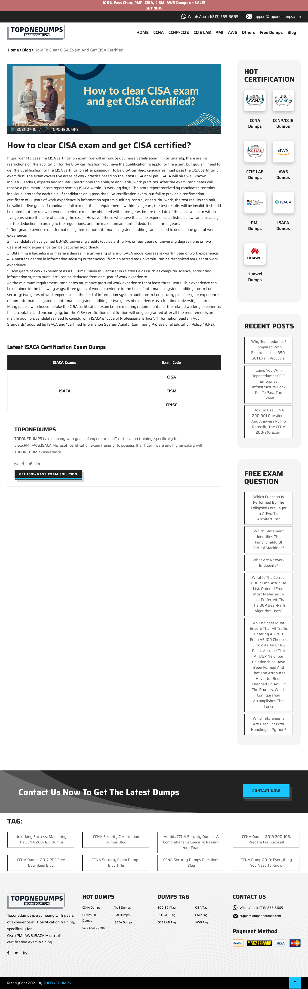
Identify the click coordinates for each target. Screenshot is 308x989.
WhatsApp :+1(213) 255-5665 (261, 907)
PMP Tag (201, 915)
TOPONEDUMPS (57, 983)
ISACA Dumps (283, 225)
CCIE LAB (202, 32)
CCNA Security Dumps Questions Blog (191, 862)
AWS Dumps (283, 175)
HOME (142, 32)
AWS (232, 32)
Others (248, 32)
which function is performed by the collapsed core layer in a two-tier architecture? (268, 508)
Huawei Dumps (254, 277)
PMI (219, 32)
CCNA (158, 32)
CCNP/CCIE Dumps (283, 123)
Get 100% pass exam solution (48, 474)
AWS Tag (201, 922)
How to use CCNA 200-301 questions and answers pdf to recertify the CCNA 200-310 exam (268, 421)
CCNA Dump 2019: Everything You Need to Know (266, 862)
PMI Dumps (255, 225)
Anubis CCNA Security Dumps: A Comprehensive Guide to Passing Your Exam (191, 842)
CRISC (171, 405)
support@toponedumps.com (277, 16)
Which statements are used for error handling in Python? (268, 724)
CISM (171, 391)
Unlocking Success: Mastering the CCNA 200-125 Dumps (40, 839)
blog (26, 50)
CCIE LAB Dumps (255, 175)
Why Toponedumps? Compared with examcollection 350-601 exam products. (268, 350)
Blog (291, 32)
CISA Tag (201, 907)
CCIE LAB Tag (166, 922)
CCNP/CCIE (178, 32)
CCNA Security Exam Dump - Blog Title (116, 862)
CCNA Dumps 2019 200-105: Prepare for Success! (266, 839)
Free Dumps (271, 32)
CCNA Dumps (255, 123)
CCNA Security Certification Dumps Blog (116, 839)
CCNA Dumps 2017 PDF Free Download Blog (41, 862)
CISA (171, 377)
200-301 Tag (166, 907)
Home (13, 50)
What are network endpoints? (269, 562)
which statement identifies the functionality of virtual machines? (268, 539)
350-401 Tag (166, 915)
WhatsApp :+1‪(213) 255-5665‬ (213, 16)
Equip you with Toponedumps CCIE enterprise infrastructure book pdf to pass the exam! (269, 384)
